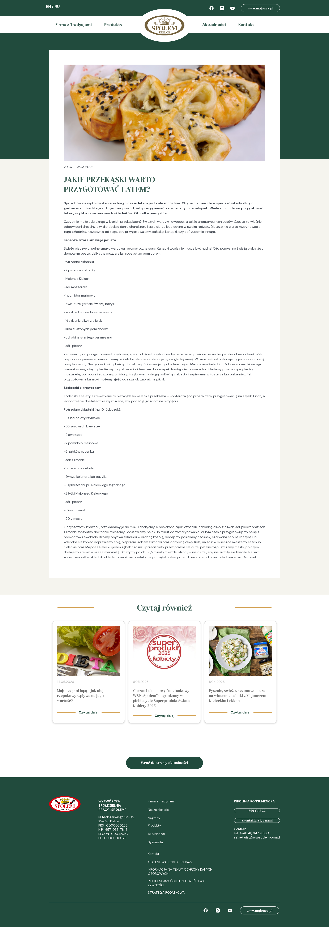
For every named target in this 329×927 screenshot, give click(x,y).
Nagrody (154, 818)
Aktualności (214, 24)
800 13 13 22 (257, 811)
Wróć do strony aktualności (164, 762)
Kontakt (246, 24)
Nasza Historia (158, 810)
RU (57, 6)
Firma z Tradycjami (73, 24)
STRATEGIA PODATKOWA (166, 893)
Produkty (113, 24)
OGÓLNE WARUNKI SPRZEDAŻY (170, 862)
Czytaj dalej (88, 712)
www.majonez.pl (260, 8)
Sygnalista (155, 842)
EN (48, 6)
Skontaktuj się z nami (257, 820)
